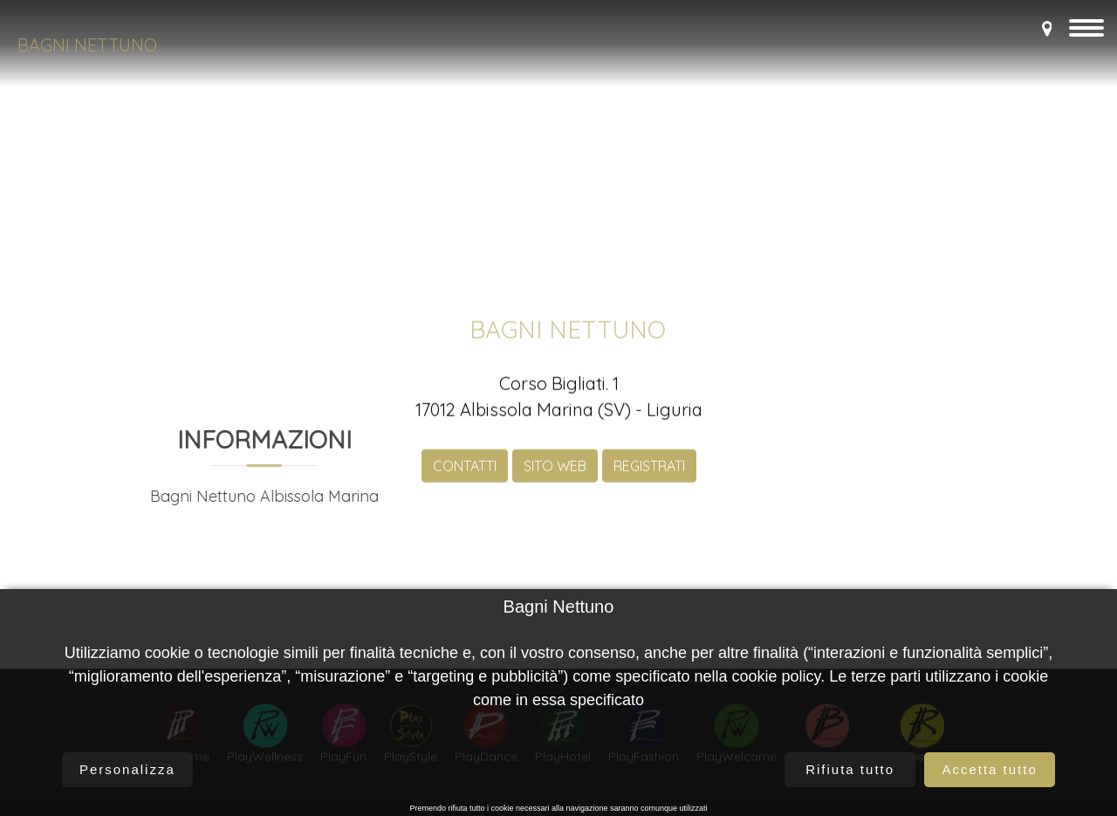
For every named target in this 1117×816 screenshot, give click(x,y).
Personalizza (127, 769)
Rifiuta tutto (849, 769)
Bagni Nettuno (87, 45)
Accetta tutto (989, 769)
